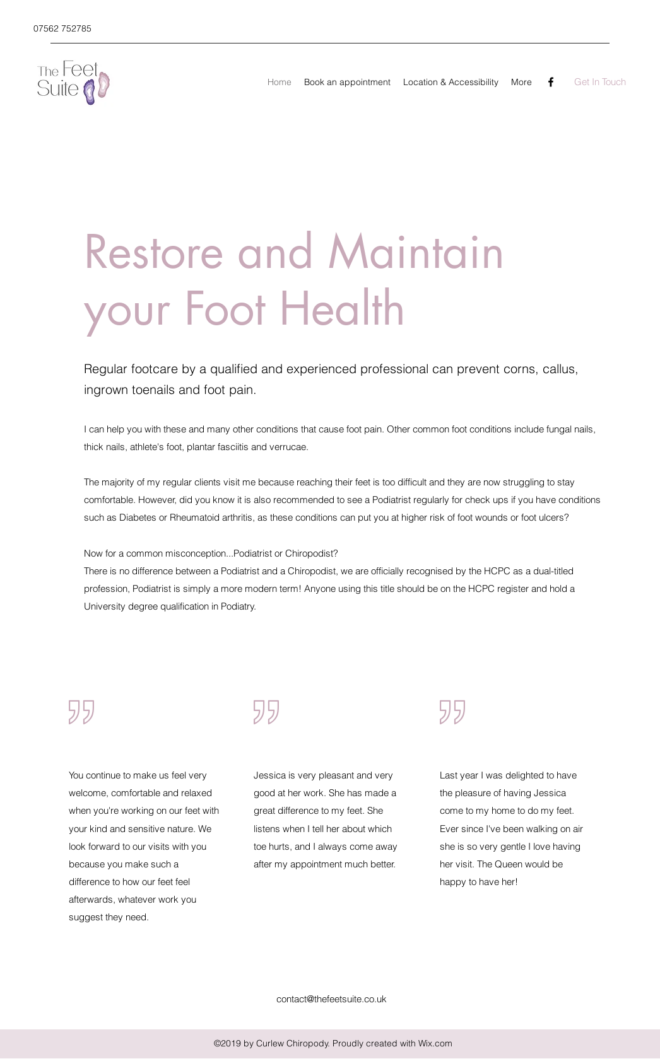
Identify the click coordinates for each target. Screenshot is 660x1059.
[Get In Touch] (600, 82)
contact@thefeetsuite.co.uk (331, 999)
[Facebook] (551, 82)
